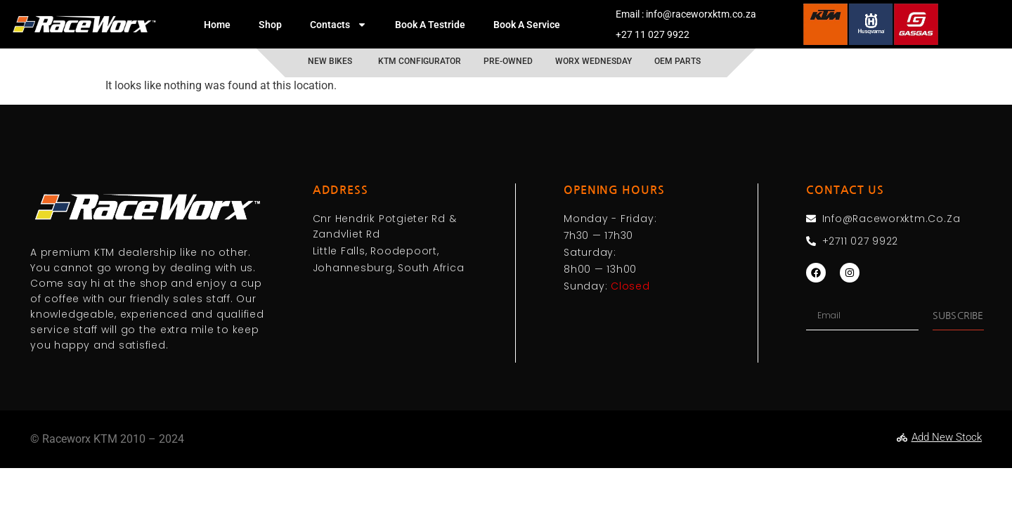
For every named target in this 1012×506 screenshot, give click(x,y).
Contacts (338, 25)
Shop (270, 24)
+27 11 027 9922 (652, 34)
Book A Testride (430, 24)
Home (217, 24)
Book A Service (526, 24)
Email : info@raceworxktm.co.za (686, 14)
